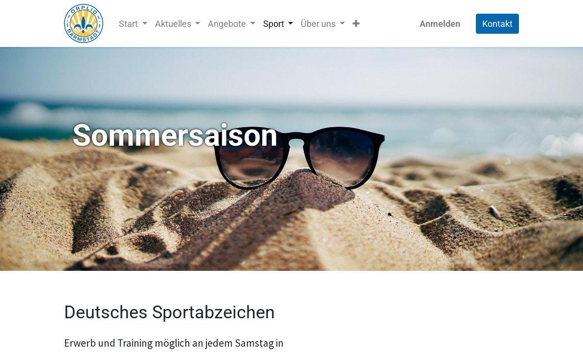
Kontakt (497, 24)
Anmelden (440, 24)
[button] (356, 23)
